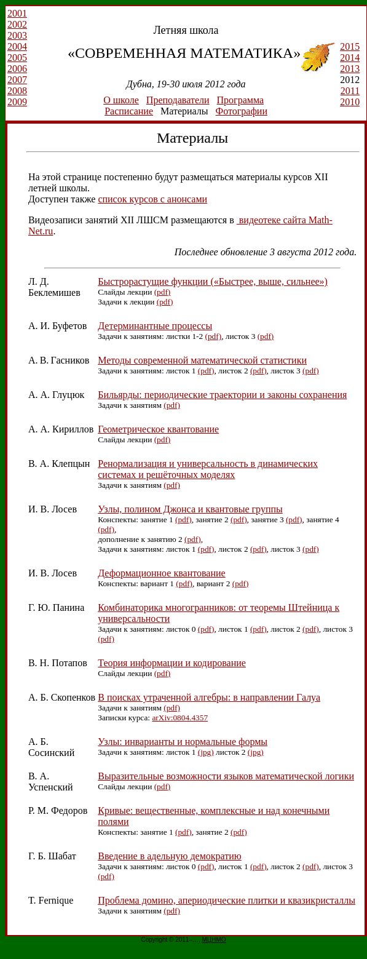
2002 (17, 24)
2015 (350, 46)
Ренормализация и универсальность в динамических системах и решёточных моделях (208, 469)
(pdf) (162, 291)
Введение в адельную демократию (170, 856)
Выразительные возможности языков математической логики (226, 776)
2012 (352, 79)
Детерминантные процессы (155, 325)
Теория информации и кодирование (172, 663)
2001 (17, 13)
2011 (350, 91)
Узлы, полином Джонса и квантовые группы (190, 509)
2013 (350, 68)
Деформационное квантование (161, 573)
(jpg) (206, 752)
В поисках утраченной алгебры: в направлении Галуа (209, 697)
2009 (17, 102)
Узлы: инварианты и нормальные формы (182, 741)
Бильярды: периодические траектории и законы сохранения (222, 394)
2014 (350, 57)
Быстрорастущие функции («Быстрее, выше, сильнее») (213, 281)
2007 (17, 79)
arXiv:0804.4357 (180, 717)
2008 (17, 91)
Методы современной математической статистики (202, 360)
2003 (17, 35)
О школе (121, 100)
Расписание (129, 111)
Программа (240, 100)
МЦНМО (214, 939)
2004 (17, 46)
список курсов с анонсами (152, 199)
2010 (350, 102)
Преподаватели (178, 100)
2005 (17, 57)
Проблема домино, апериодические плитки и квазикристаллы (226, 900)
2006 (17, 68)
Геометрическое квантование (158, 429)
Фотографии (241, 111)
